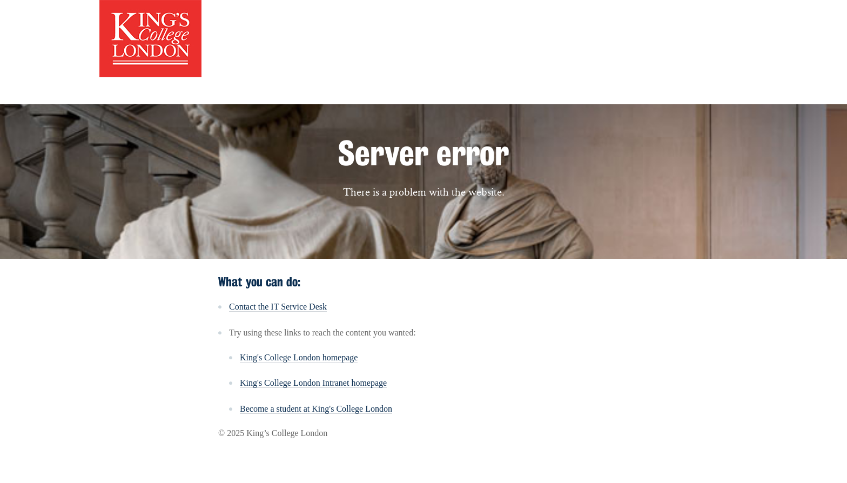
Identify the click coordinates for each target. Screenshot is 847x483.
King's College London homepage (299, 357)
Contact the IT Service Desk (278, 306)
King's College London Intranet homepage (313, 382)
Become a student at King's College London (316, 408)
